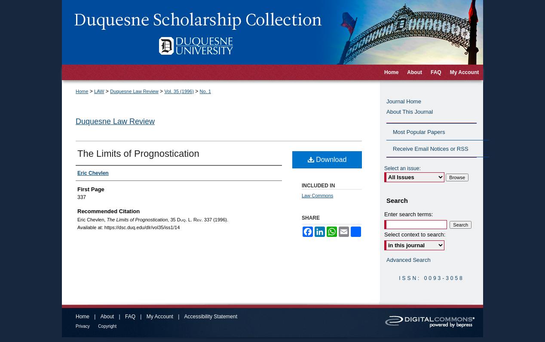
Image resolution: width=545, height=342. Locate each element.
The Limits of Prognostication (138, 153)
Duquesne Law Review (134, 91)
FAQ (130, 317)
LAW (99, 91)
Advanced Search (408, 260)
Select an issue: (402, 168)
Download (327, 159)
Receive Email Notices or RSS (430, 149)
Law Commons (317, 195)
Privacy (83, 326)
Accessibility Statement (210, 317)
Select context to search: (414, 234)
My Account (160, 317)
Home (82, 91)
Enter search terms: (408, 214)
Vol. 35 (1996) (179, 91)
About (107, 317)
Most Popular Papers (419, 132)
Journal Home (403, 101)
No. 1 (205, 91)
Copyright (107, 326)
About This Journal (409, 112)
